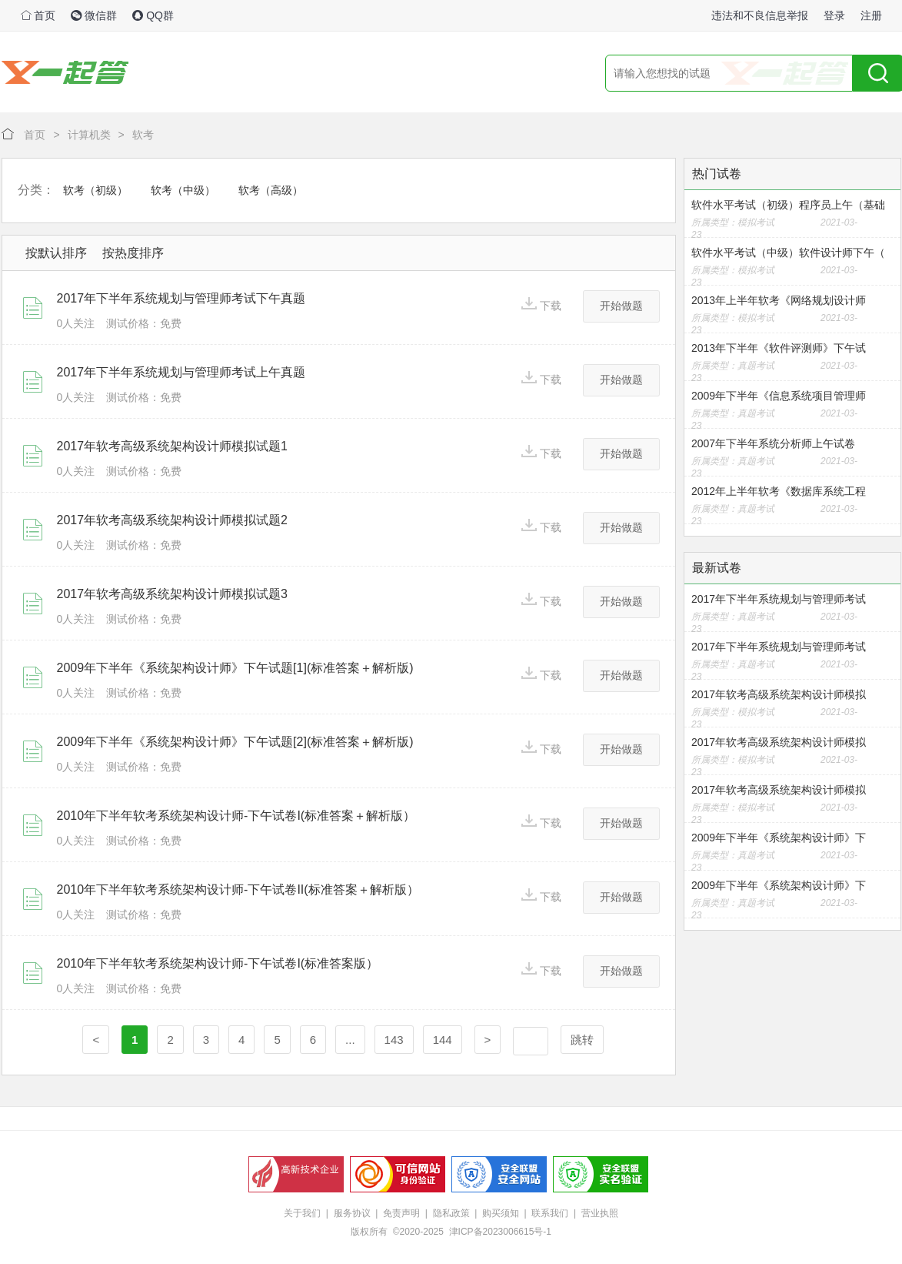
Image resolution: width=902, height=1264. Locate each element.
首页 (38, 15)
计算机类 (89, 135)
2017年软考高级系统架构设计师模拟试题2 (172, 520)
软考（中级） (183, 190)
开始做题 (621, 305)
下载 (541, 304)
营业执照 (599, 1213)
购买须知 (500, 1213)
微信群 (94, 15)
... (350, 1039)
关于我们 (302, 1213)
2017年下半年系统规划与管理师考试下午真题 (181, 298)
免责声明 (401, 1213)
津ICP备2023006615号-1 (500, 1231)
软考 (143, 135)
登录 (834, 15)
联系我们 (549, 1213)
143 (394, 1039)
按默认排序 (56, 252)
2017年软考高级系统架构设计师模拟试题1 (172, 446)
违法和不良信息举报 (759, 15)
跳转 (582, 1039)
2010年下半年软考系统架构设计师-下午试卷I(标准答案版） (218, 963)
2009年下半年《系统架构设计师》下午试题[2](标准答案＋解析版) (235, 741)
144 (442, 1039)
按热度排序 (133, 252)
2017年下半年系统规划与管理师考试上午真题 (181, 372)
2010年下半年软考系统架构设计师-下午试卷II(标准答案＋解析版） (238, 889)
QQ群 (153, 15)
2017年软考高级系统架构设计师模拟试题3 (172, 593)
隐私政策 (451, 1213)
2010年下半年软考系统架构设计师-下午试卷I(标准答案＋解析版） (236, 815)
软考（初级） (95, 190)
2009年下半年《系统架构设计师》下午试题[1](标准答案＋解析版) (235, 667)
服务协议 (352, 1213)
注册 (871, 15)
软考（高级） (270, 190)
